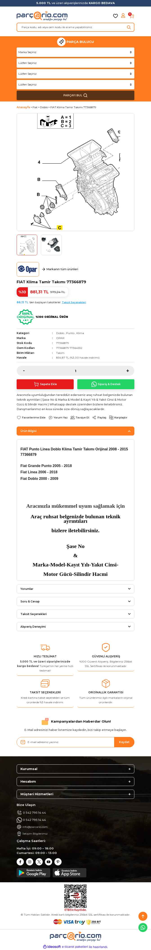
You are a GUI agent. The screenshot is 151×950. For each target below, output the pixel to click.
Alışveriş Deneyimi (33, 626)
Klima (80, 333)
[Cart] (131, 16)
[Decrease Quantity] (21, 371)
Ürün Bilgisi (28, 431)
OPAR (60, 338)
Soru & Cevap (30, 601)
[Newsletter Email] (75, 742)
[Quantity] (75, 371)
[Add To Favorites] (31, 417)
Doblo (60, 333)
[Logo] (42, 16)
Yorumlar (26, 589)
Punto (70, 333)
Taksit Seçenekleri (74, 302)
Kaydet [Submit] (124, 742)
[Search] (75, 27)
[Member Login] (123, 16)
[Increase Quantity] (130, 371)
